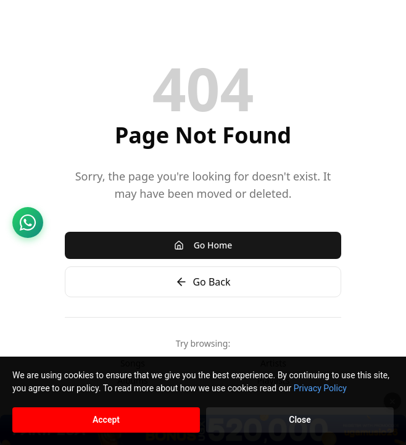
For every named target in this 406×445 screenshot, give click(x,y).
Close (299, 420)
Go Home (203, 245)
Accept (106, 420)
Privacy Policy (320, 388)
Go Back (202, 282)
